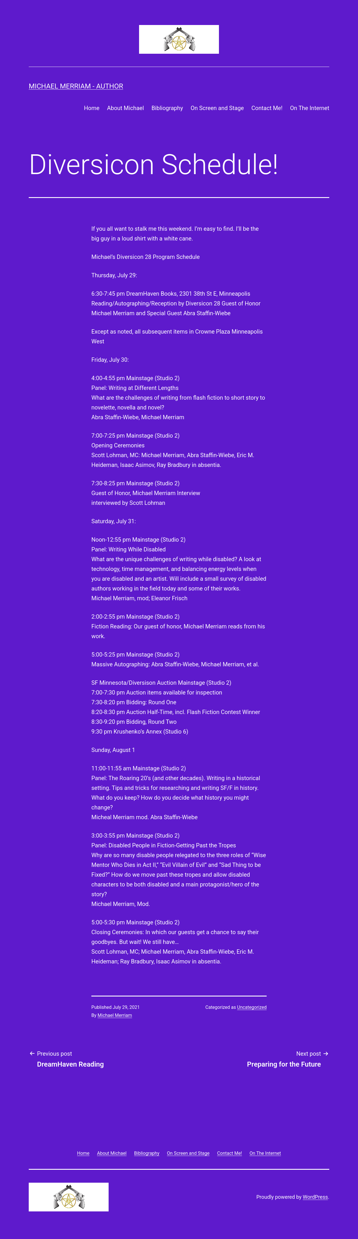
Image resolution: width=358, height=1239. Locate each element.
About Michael (125, 108)
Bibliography (167, 108)
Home (91, 108)
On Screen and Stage (217, 108)
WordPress (315, 1197)
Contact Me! (266, 108)
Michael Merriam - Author (76, 86)
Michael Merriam (115, 1015)
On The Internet (310, 108)
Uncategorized (252, 1007)
